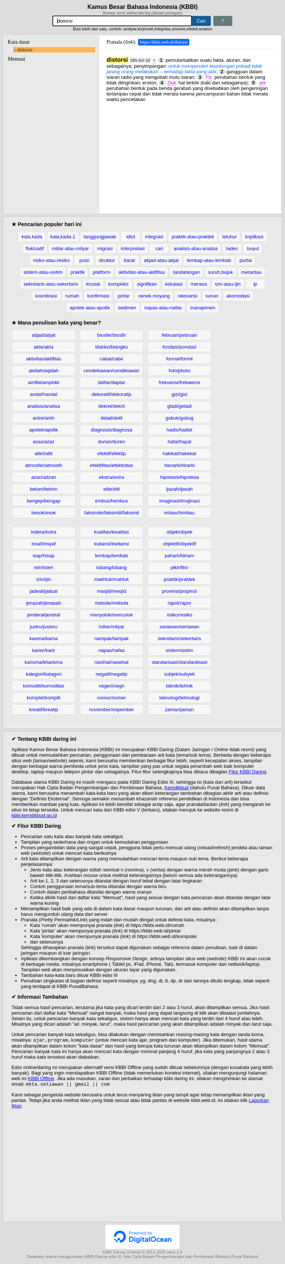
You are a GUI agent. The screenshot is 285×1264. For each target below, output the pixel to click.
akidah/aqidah (44, 370)
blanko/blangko (111, 347)
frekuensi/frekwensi (179, 382)
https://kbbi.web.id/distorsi (164, 42)
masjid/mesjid (111, 591)
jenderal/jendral (43, 615)
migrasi (105, 248)
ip (255, 284)
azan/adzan (43, 477)
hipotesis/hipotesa (179, 477)
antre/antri (44, 418)
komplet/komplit (43, 697)
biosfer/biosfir (111, 335)
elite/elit (111, 489)
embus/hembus (111, 501)
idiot (130, 236)
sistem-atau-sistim (42, 272)
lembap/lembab (111, 555)
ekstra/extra (111, 477)
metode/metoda (111, 603)
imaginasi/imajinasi (179, 501)
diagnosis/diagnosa (111, 430)
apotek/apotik (43, 430)
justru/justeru (43, 626)
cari (159, 248)
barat (129, 260)
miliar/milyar (111, 626)
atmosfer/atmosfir (43, 465)
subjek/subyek (179, 674)
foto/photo (179, 370)
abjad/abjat (44, 335)
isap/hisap (44, 555)
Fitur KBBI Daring (247, 771)
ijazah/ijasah (179, 489)
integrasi (154, 236)
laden (232, 248)
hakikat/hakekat (179, 453)
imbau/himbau (179, 512)
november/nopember (111, 709)
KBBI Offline (41, 1079)
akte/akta (43, 347)
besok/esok (44, 512)
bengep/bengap (43, 501)
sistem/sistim (179, 650)
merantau (251, 272)
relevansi (187, 296)
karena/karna (44, 638)
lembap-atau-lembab (209, 260)
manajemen (202, 307)
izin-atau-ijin (227, 284)
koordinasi (46, 296)
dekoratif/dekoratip (111, 394)
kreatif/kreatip (43, 709)
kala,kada (32, 236)
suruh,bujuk (220, 272)
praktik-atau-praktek (192, 236)
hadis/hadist (179, 430)
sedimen (127, 307)
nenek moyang (154, 296)
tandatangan (186, 272)
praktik (78, 272)
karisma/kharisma (44, 662)
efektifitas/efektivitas (111, 465)
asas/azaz (44, 441)
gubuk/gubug (179, 418)
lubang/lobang (111, 567)
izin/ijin (43, 579)
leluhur (229, 236)
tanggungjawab (99, 236)
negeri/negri (111, 686)
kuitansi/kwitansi (111, 544)
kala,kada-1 (62, 236)
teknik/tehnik (179, 686)
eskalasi (174, 284)
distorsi (24, 50)
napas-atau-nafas (163, 307)
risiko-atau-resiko (51, 260)
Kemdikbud (176, 787)
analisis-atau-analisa (196, 248)
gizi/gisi (179, 394)
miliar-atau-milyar (70, 248)
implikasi (254, 236)
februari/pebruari (179, 335)
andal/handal (43, 394)
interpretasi (133, 248)
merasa (199, 284)
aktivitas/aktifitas (43, 359)
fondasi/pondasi (179, 347)
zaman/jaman (179, 709)
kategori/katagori (43, 674)
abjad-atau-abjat (161, 260)
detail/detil (111, 418)
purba (245, 260)
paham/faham (179, 555)
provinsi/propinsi (179, 591)
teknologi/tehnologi (179, 697)
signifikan (147, 284)
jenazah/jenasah (43, 603)
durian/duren (111, 441)
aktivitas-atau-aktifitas (141, 272)
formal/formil (179, 359)
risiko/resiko (179, 615)
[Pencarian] (122, 21)
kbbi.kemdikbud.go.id (34, 815)
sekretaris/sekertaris (179, 638)
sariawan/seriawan (180, 626)
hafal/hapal (179, 441)
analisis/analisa (43, 406)
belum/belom (43, 489)
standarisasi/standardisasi (179, 662)
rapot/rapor (179, 603)
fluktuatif (35, 248)
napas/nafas (111, 650)
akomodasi (238, 296)
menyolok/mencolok (111, 615)
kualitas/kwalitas (111, 532)
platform (101, 272)
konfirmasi (98, 296)
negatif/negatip (111, 674)
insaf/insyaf (44, 544)
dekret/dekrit (111, 406)
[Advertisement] (190, 154)
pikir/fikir (180, 567)
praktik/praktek (179, 579)
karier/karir (43, 650)
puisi (84, 260)
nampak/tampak (111, 638)
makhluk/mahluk (111, 579)
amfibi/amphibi (43, 382)
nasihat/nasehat (112, 662)
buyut (253, 248)
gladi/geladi (179, 406)
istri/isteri (43, 567)
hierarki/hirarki (179, 465)
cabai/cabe (111, 359)
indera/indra (43, 532)
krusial (93, 284)
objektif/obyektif (179, 544)
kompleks (118, 284)
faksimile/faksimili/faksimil (111, 512)
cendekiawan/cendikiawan (111, 370)
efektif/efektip (111, 453)
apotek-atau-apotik (90, 307)
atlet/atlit (43, 453)
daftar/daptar (111, 382)
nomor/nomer (111, 697)
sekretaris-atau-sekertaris (50, 284)
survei (212, 296)
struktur (107, 260)
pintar (124, 296)
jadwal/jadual (44, 591)
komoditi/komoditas (43, 686)
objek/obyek (179, 532)
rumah (72, 296)
